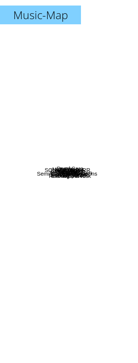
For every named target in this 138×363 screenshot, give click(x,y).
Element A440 (56, 247)
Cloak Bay (85, 202)
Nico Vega (58, 127)
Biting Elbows (43, 117)
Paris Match (90, 155)
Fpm (78, 104)
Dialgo (41, 175)
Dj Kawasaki (41, 190)
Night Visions (54, 94)
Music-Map (40, 14)
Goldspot (63, 256)
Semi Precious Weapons (41, 212)
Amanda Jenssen (92, 174)
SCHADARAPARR (45, 137)
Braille (83, 165)
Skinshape (92, 116)
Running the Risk (96, 232)
